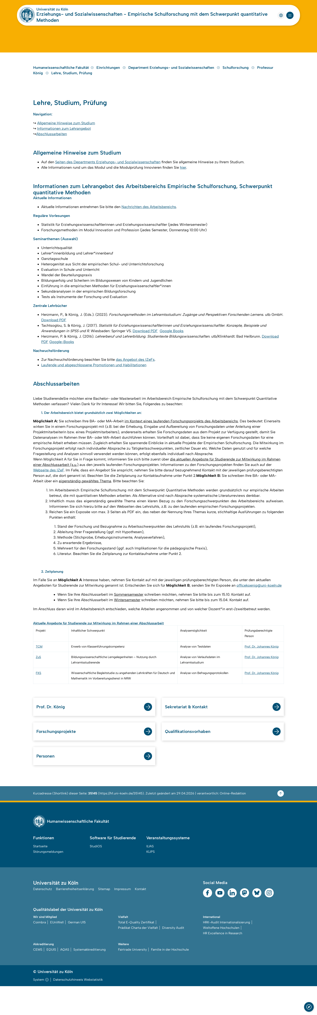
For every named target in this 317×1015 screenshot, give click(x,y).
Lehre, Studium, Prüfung (71, 85)
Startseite (40, 875)
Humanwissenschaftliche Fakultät (63, 79)
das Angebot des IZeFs (135, 383)
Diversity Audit (173, 956)
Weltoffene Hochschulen (221, 956)
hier (183, 184)
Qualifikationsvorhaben (191, 759)
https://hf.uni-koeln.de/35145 (121, 822)
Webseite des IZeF (48, 495)
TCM (39, 672)
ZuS (38, 683)
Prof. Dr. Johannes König (262, 672)
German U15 (77, 951)
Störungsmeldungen (48, 880)
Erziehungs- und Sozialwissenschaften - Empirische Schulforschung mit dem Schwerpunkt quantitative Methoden (151, 17)
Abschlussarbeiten (51, 150)
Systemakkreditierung (89, 978)
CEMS (37, 978)
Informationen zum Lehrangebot (64, 144)
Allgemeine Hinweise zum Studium (66, 139)
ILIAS (150, 875)
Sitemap (104, 918)
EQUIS (51, 978)
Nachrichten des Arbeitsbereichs (149, 226)
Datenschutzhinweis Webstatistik (78, 1008)
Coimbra (39, 951)
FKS (38, 699)
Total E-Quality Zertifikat (136, 951)
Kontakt (140, 918)
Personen (46, 784)
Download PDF (53, 343)
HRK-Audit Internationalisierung (226, 951)
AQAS (64, 978)
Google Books (172, 354)
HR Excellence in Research (222, 962)
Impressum (122, 918)
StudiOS (96, 875)
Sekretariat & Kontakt (189, 733)
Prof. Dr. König (52, 733)
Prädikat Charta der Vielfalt (138, 956)
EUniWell (57, 951)
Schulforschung (239, 79)
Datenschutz (42, 918)
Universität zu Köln (52, 9)
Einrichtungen (111, 79)
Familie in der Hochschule (170, 978)
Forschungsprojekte (58, 759)
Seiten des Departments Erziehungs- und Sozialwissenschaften (108, 179)
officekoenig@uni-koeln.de (259, 611)
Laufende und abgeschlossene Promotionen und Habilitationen (93, 389)
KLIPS (150, 880)
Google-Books (61, 364)
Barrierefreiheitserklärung (75, 918)
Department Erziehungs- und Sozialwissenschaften (174, 79)
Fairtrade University (132, 978)
